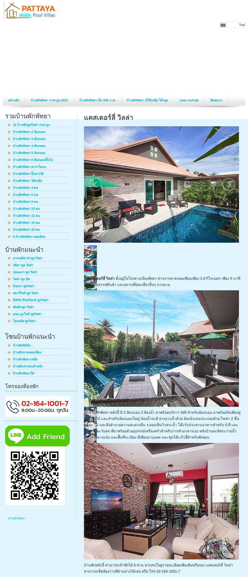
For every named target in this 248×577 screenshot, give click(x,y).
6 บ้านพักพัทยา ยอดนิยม (29, 237)
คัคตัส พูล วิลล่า (23, 307)
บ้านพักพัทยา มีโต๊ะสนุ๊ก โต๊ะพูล (148, 100)
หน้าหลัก (14, 100)
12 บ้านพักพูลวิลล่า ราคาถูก (31, 125)
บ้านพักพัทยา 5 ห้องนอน (29, 153)
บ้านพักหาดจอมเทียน (27, 352)
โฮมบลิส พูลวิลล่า (24, 321)
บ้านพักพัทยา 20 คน (26, 230)
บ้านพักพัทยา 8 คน (25, 202)
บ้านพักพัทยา (16, 518)
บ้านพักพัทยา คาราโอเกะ (29, 167)
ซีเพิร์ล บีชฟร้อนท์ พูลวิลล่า (30, 300)
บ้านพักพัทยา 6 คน (25, 195)
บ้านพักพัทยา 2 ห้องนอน (29, 132)
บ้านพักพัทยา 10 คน (26, 209)
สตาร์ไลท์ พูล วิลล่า (25, 293)
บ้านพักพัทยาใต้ (23, 373)
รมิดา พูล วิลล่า (23, 265)
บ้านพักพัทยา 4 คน (25, 188)
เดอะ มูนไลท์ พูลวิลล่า (27, 314)
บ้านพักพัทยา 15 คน (26, 223)
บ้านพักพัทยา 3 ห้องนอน (29, 139)
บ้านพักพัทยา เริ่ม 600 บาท (97, 100)
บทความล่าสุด (189, 100)
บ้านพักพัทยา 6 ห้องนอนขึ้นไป (33, 160)
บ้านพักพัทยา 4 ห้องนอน (29, 146)
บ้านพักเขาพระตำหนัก (28, 366)
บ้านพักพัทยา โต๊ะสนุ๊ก (27, 181)
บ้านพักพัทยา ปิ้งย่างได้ (28, 174)
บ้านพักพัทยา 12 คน (26, 216)
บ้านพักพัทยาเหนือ (25, 359)
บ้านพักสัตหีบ (22, 345)
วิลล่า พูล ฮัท (21, 279)
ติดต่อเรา (216, 100)
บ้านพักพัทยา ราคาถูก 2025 (50, 100)
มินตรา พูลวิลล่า (23, 286)
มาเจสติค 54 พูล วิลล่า (28, 258)
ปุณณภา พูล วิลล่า (25, 272)
